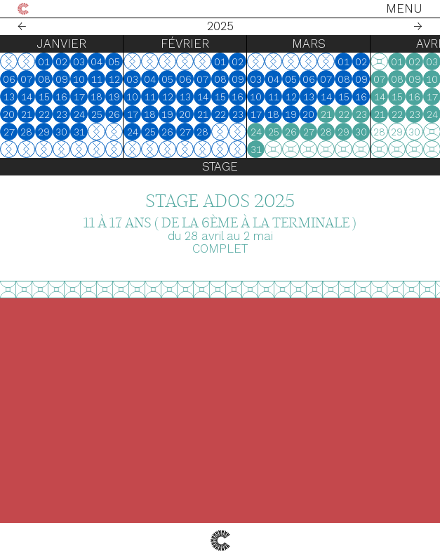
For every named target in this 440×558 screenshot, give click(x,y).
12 (114, 79)
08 (44, 79)
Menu (404, 8)
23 (61, 114)
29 (44, 132)
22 (44, 114)
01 (44, 61)
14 (26, 96)
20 (9, 114)
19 (114, 96)
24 (79, 114)
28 (26, 132)
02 (61, 61)
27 (9, 132)
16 (61, 96)
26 (114, 114)
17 (79, 96)
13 (9, 96)
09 (61, 79)
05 (114, 61)
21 (26, 114)
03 (79, 61)
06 (9, 79)
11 (96, 79)
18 (96, 96)
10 (79, 79)
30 (61, 132)
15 (44, 96)
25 (96, 114)
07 (26, 79)
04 (96, 61)
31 (79, 132)
